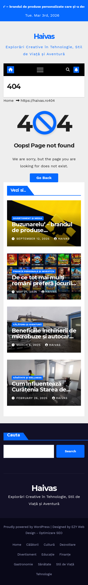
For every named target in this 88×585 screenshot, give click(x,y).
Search (70, 451)
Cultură (49, 544)
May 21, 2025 (27, 291)
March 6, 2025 (29, 345)
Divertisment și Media (27, 218)
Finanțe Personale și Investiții (33, 271)
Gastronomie (23, 564)
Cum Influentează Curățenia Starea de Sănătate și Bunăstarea (43, 389)
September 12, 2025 (33, 238)
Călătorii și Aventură (27, 324)
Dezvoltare (68, 544)
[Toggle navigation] (40, 70)
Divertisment (26, 554)
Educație (48, 554)
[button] (68, 69)
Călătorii (32, 544)
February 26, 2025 (32, 398)
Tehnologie (44, 574)
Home (9, 101)
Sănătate (44, 564)
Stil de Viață (65, 564)
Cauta (13, 435)
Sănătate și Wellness (27, 377)
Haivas (44, 36)
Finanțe (65, 554)
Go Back (44, 178)
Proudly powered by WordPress (27, 527)
